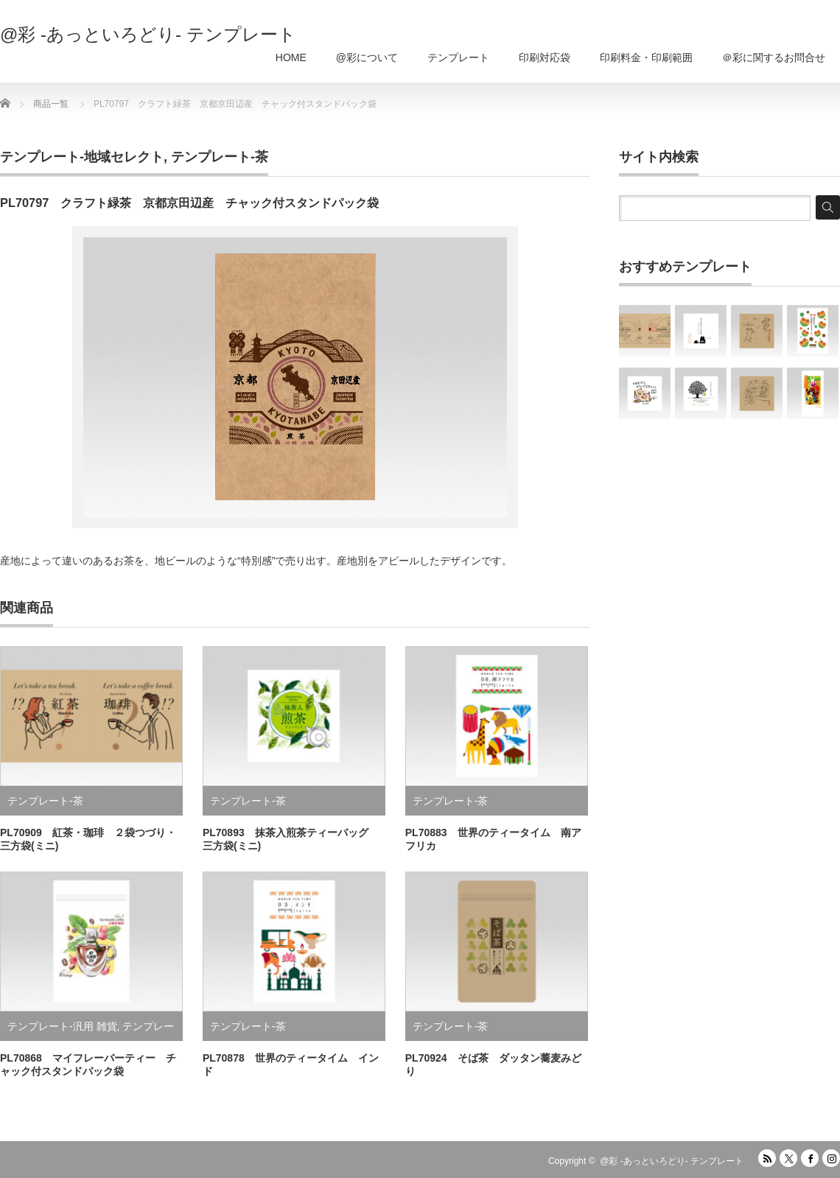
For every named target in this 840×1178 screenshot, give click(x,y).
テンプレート (458, 57)
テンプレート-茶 (219, 157)
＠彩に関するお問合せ (773, 57)
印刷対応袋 (544, 57)
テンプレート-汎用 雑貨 (62, 1026)
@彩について (367, 57)
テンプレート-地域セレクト (82, 157)
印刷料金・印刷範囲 (646, 57)
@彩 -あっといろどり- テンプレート (148, 34)
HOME (291, 57)
